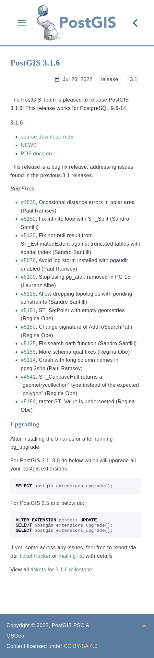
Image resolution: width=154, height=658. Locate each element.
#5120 (28, 235)
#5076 (28, 260)
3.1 (133, 79)
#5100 (28, 277)
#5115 (28, 294)
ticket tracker (35, 556)
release (109, 79)
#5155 (28, 352)
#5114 (28, 360)
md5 (68, 137)
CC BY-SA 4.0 (81, 646)
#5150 (28, 327)
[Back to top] (144, 625)
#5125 (28, 343)
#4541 (28, 377)
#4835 (28, 202)
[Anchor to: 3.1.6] (29, 123)
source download (41, 137)
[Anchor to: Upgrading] (45, 424)
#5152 (28, 219)
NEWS (29, 145)
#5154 (28, 401)
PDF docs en (36, 153)
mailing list (71, 556)
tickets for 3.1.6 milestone (61, 569)
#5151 (28, 310)
